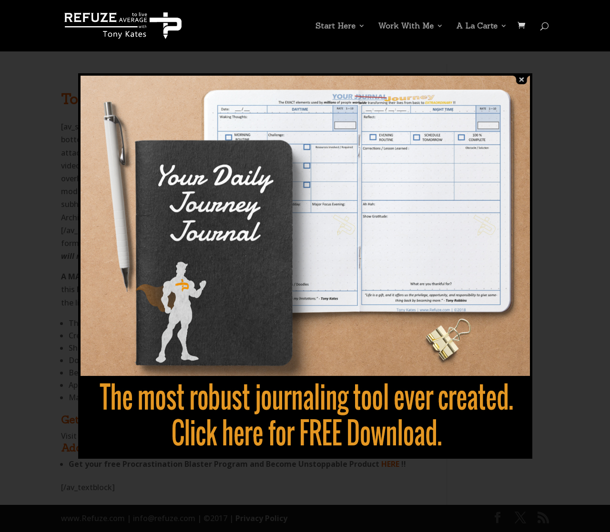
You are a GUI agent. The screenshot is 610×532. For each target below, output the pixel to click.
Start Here (335, 26)
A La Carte (477, 26)
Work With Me (406, 26)
